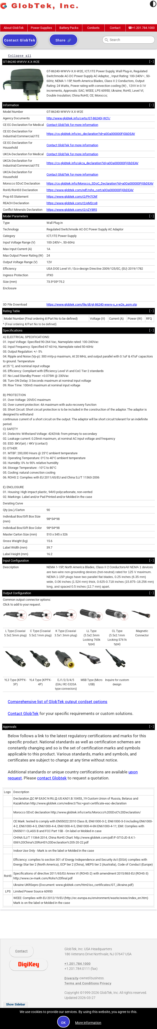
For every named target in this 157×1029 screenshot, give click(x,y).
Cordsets (93, 28)
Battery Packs (68, 28)
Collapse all (19, 56)
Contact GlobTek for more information (72, 125)
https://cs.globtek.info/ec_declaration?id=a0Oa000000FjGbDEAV (91, 134)
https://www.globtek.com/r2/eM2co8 (72, 203)
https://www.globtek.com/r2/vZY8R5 (72, 209)
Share (60, 40)
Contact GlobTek (23, 713)
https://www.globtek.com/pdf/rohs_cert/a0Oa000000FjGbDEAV (90, 190)
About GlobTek (14, 28)
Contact (115, 28)
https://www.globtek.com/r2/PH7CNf (72, 196)
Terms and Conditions (81, 983)
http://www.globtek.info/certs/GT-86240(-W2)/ (78, 118)
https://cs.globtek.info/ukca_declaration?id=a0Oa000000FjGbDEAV (92, 163)
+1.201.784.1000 (141, 28)
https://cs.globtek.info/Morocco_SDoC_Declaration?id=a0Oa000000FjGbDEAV (100, 183)
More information (88, 1023)
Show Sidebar (15, 1004)
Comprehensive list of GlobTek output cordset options (57, 701)
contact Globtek (52, 778)
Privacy (105, 983)
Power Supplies (41, 28)
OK (63, 1023)
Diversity (71, 978)
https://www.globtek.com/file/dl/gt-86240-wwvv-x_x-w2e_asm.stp (92, 304)
